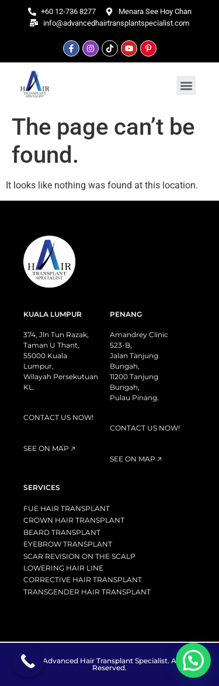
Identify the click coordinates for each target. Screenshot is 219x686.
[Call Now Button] (28, 661)
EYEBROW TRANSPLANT (67, 544)
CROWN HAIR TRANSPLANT (73, 520)
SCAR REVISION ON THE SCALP (79, 556)
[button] (186, 85)
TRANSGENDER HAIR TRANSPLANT (87, 591)
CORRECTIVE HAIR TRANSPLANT (82, 579)
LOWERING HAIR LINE (63, 568)
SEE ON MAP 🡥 (49, 448)
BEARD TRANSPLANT (61, 532)
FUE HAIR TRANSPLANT (66, 508)
